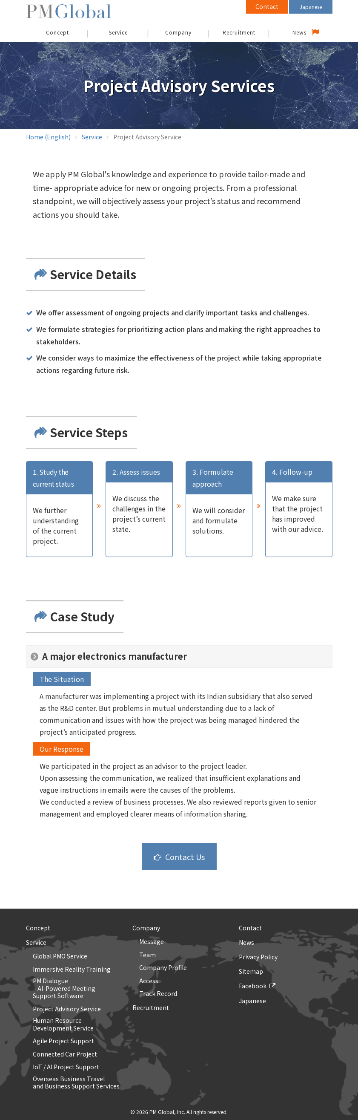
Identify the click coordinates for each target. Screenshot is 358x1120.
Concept (38, 928)
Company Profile (163, 968)
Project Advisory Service (67, 1009)
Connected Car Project (65, 1054)
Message (151, 942)
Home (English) (48, 137)
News (299, 32)
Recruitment (239, 32)
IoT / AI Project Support (66, 1067)
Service (118, 32)
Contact (266, 6)
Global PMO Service (60, 956)
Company (178, 32)
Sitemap (251, 971)
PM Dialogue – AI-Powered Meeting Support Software (64, 988)
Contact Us (185, 856)
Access (148, 981)
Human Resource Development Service (63, 1024)
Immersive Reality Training (72, 969)
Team (147, 955)
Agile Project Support (63, 1041)
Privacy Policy (258, 957)
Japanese (311, 6)
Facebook (252, 985)
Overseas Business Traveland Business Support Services (76, 1082)
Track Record (158, 994)
